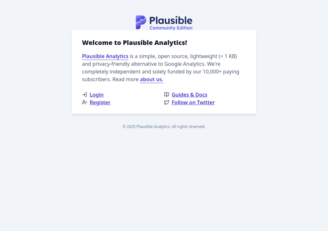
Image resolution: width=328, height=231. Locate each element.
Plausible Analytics (105, 56)
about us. (151, 79)
